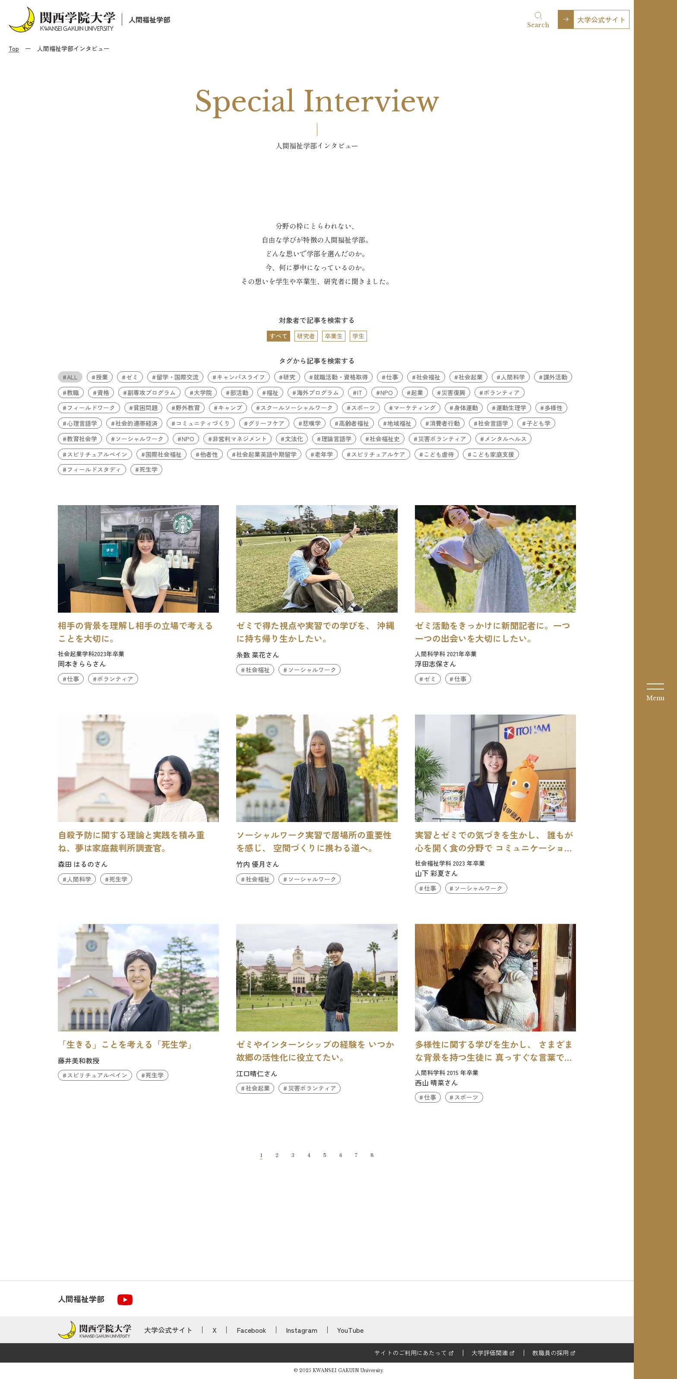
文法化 (294, 438)
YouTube (350, 1330)
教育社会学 (82, 438)
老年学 (324, 454)
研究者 (306, 336)
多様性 (553, 407)
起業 (417, 392)
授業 (102, 377)
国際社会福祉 (164, 454)
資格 (103, 392)
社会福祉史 (385, 438)
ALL (72, 377)
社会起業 (471, 377)
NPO (386, 392)
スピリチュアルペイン (97, 454)
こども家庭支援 (493, 454)
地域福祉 (399, 423)
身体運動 (466, 407)
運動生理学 (511, 407)
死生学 (148, 469)
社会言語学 (493, 423)
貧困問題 (145, 407)
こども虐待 (439, 454)
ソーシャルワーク (139, 438)
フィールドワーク (91, 407)
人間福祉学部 (149, 19)
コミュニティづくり (203, 423)
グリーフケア (266, 423)
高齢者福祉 (354, 423)
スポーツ (363, 407)
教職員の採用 (550, 1352)
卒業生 (334, 336)
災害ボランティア (442, 438)
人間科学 (513, 377)
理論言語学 (336, 438)
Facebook (251, 1330)
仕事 (392, 377)
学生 (358, 336)
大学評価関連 (489, 1352)
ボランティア (502, 392)
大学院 (203, 392)
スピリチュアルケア (378, 454)
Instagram (301, 1330)
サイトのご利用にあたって (410, 1352)
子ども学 (538, 423)
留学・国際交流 (177, 377)
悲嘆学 (312, 423)
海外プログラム (318, 392)
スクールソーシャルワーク (296, 407)
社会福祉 (428, 377)
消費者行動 (445, 423)
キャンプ (230, 407)
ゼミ (132, 377)
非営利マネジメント (239, 438)
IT (359, 392)
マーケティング (414, 407)
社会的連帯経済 (136, 423)
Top (14, 48)
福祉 (272, 392)
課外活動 (555, 377)
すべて (278, 336)
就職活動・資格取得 (340, 377)
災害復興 (453, 392)
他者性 (209, 454)
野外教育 (188, 407)
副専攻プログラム (151, 392)
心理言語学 (82, 423)
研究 (289, 377)
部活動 (239, 392)
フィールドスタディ (94, 469)
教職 (73, 392)
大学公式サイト (601, 19)
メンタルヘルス (505, 438)
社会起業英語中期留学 (266, 454)
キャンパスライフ (241, 377)
